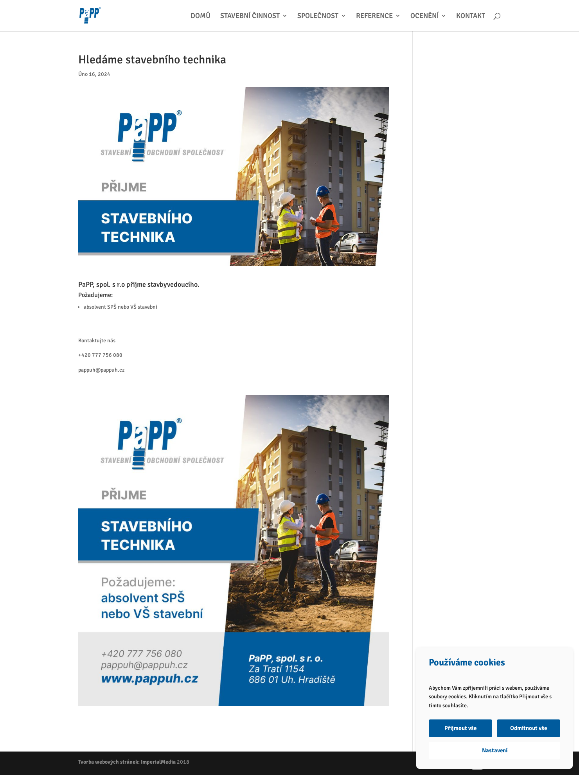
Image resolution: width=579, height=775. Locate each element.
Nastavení (494, 750)
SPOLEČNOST (317, 16)
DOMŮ (200, 16)
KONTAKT (470, 16)
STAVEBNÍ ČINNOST (250, 16)
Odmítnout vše (528, 728)
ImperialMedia (158, 762)
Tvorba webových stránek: (109, 762)
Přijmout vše (460, 728)
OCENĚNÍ (424, 16)
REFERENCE (374, 16)
